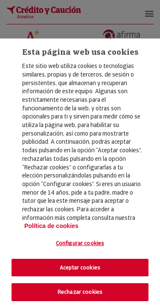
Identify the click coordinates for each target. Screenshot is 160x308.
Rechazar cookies (80, 292)
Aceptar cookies (80, 267)
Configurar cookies (80, 243)
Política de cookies (51, 225)
